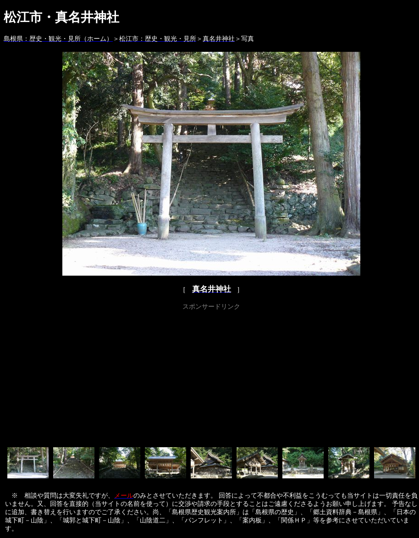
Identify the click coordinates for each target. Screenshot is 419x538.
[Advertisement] (211, 377)
